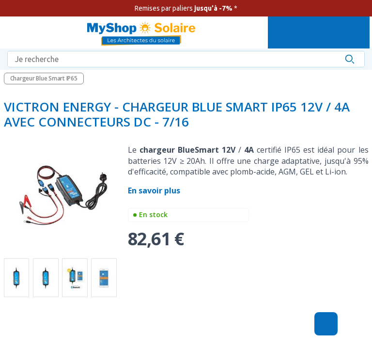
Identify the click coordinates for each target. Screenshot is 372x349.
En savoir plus (155, 190)
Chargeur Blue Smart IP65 (44, 78)
